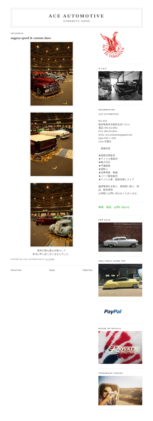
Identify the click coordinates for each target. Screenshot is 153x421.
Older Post (87, 270)
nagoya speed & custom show (31, 38)
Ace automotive (77, 15)
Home (52, 270)
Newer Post (16, 270)
